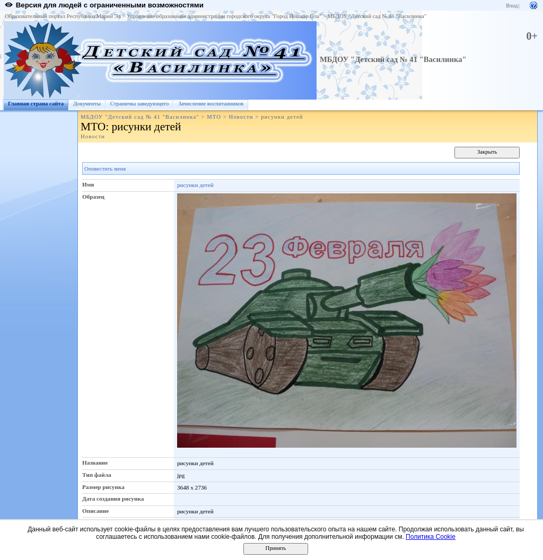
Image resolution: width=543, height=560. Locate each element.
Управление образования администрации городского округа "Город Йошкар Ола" (224, 16)
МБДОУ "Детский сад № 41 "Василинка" (377, 16)
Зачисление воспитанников (210, 103)
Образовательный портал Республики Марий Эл (63, 16)
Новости (241, 117)
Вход (512, 5)
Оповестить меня (105, 169)
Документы (87, 103)
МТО (214, 117)
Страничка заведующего (139, 103)
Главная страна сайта (36, 103)
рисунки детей (195, 185)
